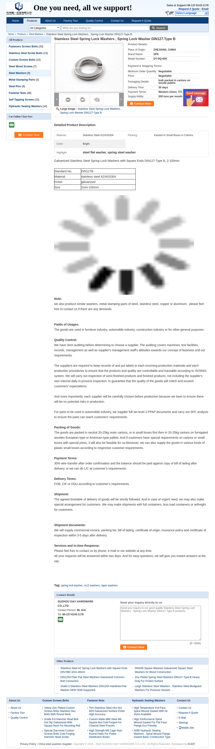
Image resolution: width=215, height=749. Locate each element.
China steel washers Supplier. (55, 744)
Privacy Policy (28, 744)
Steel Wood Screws (20, 66)
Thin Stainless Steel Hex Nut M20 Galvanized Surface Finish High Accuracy (107, 711)
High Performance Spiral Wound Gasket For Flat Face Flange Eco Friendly (150, 722)
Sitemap (183, 722)
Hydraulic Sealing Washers (25, 106)
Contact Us (117, 20)
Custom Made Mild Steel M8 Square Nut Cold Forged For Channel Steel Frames (105, 722)
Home (15, 20)
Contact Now (142, 103)
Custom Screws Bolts (22, 59)
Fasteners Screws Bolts (23, 46)
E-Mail (182, 717)
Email (205, 9)
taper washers (109, 585)
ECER (191, 744)
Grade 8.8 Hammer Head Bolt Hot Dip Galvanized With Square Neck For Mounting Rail (62, 722)
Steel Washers (36, 34)
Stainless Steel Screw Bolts (26, 53)
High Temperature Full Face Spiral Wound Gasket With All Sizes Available (150, 711)
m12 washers (92, 585)
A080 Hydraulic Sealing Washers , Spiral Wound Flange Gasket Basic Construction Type (152, 733)
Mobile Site (186, 727)
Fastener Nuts (17, 93)
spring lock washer (71, 585)
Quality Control (94, 20)
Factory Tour (71, 20)
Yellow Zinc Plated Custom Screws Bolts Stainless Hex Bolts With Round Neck (59, 711)
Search (160, 28)
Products (32, 20)
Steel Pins (15, 86)
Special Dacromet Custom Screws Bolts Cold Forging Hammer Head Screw (59, 733)
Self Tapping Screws (21, 99)
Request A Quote (189, 9)
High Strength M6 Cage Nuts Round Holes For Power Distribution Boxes (105, 733)
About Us (50, 20)
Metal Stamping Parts (22, 79)
